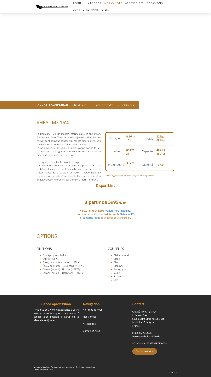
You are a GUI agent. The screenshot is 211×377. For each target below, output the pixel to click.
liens (106, 9)
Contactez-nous (86, 9)
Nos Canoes (113, 3)
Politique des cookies (85, 367)
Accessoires (134, 3)
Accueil (79, 3)
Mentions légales (41, 367)
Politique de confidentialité (62, 367)
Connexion (172, 372)
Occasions (155, 3)
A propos (94, 3)
